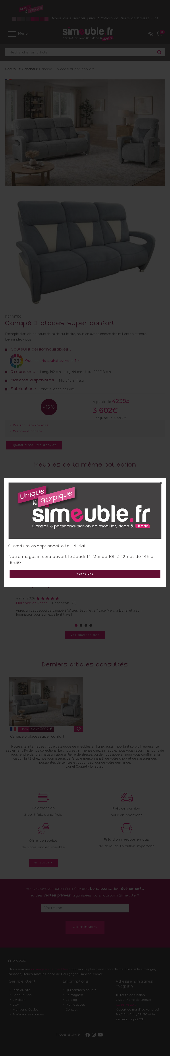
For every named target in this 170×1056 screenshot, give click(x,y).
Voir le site (85, 574)
